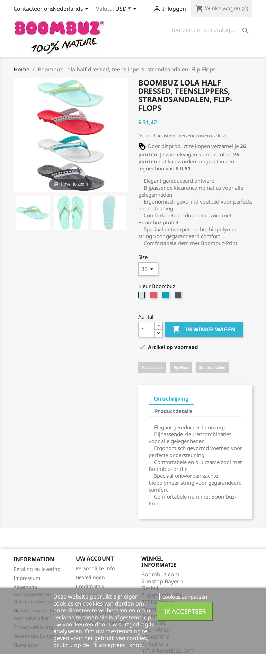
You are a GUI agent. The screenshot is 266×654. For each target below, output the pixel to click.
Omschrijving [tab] (171, 398)
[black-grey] (179, 297)
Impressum (27, 578)
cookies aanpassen (184, 596)
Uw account (95, 558)
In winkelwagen (204, 329)
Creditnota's (90, 586)
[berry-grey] (154, 297)
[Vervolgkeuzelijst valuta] (127, 9)
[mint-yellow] (142, 297)
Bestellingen (90, 577)
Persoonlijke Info (95, 568)
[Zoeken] (209, 30)
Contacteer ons (34, 8)
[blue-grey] (166, 297)
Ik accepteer (185, 611)
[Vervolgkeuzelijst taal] (72, 9)
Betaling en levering (37, 569)
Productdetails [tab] (174, 410)
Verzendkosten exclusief (204, 136)
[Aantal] (146, 329)
